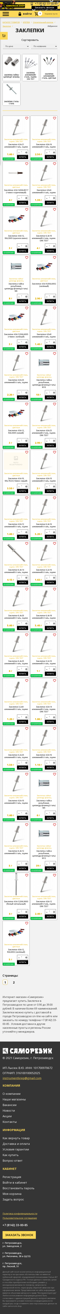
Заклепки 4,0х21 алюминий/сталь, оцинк (16, 145)
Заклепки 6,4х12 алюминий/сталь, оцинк (16, 852)
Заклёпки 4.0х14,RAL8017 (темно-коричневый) (16, 191)
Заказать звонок (44, 7)
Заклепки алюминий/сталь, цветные (49, 67)
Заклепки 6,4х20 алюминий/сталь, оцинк (16, 616)
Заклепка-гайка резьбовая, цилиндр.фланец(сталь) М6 (16, 287)
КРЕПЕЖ (26, 22)
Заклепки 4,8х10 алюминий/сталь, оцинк (44, 479)
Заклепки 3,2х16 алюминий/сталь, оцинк (44, 571)
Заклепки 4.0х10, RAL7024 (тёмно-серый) (16, 479)
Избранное (52, 26)
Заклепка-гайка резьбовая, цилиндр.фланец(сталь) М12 (44, 855)
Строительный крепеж (43, 22)
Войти (27, 13)
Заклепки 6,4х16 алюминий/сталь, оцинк (44, 525)
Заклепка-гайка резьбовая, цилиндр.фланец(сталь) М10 (44, 384)
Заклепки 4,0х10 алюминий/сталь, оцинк (16, 801)
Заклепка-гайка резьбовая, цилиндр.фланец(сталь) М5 (44, 804)
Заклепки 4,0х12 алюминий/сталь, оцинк (16, 525)
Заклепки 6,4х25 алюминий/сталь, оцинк (16, 662)
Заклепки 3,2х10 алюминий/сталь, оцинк (44, 662)
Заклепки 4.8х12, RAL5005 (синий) (16, 431)
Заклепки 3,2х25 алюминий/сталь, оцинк (16, 756)
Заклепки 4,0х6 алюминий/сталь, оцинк (44, 191)
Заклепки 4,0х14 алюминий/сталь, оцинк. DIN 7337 (44, 709)
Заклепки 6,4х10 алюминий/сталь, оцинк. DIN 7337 (44, 238)
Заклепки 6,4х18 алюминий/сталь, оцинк (44, 616)
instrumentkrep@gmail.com (22, 1078)
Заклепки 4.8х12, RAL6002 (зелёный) (16, 950)
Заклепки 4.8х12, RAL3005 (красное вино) (16, 237)
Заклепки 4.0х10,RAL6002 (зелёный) (44, 285)
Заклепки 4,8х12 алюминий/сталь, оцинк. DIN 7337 (44, 904)
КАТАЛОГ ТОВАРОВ (11, 22)
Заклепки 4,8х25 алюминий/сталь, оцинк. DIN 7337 (44, 433)
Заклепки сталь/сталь (12, 94)
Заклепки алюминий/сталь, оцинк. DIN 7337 (30, 67)
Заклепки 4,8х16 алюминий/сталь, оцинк (44, 145)
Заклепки (7, 26)
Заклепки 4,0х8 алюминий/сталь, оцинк (44, 335)
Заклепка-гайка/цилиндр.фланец (12, 66)
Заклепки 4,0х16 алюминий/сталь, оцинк (44, 756)
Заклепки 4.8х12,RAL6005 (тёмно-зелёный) (16, 335)
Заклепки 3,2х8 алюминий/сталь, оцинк (16, 708)
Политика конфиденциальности (20, 1213)
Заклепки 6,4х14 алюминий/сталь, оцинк (16, 571)
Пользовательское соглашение (20, 1218)
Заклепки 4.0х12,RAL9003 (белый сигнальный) (16, 902)
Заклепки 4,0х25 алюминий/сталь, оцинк (16, 381)
